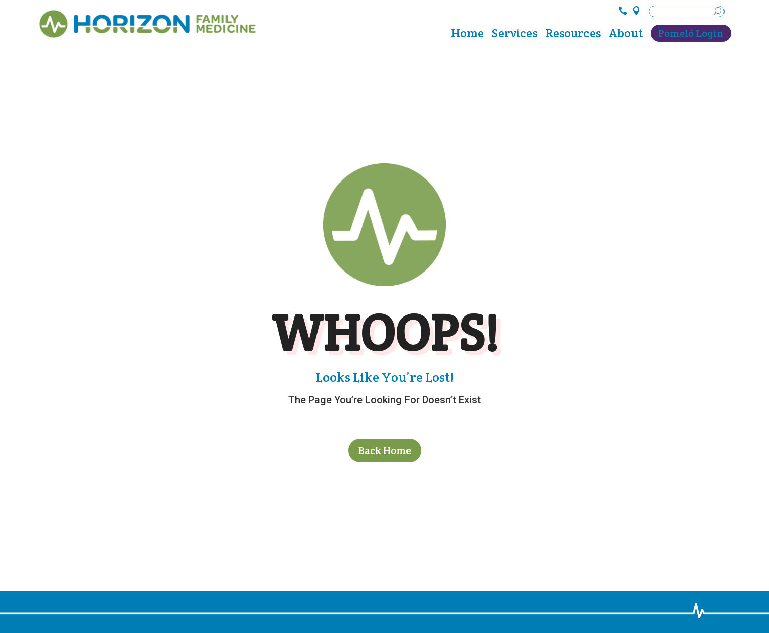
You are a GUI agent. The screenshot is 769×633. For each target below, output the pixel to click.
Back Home (384, 450)
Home (467, 35)
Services (514, 35)
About (626, 35)
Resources (573, 35)
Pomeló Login (690, 33)
